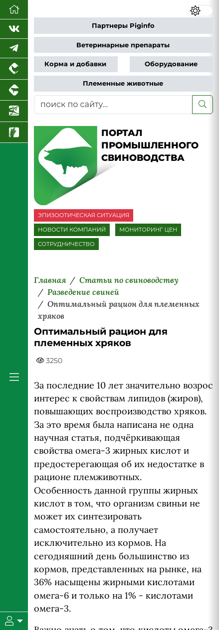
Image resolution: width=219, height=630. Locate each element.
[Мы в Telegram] (14, 48)
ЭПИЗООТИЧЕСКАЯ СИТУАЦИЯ (83, 215)
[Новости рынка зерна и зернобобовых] (14, 132)
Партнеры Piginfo (123, 25)
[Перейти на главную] (14, 9)
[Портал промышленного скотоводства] (14, 90)
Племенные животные (123, 83)
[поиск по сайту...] (113, 104)
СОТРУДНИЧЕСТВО (66, 244)
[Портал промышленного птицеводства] (14, 69)
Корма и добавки (75, 64)
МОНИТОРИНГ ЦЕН (148, 229)
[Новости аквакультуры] (14, 111)
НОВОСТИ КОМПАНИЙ (72, 229)
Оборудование (171, 64)
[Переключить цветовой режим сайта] (201, 10)
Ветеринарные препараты (123, 45)
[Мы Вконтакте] (14, 29)
